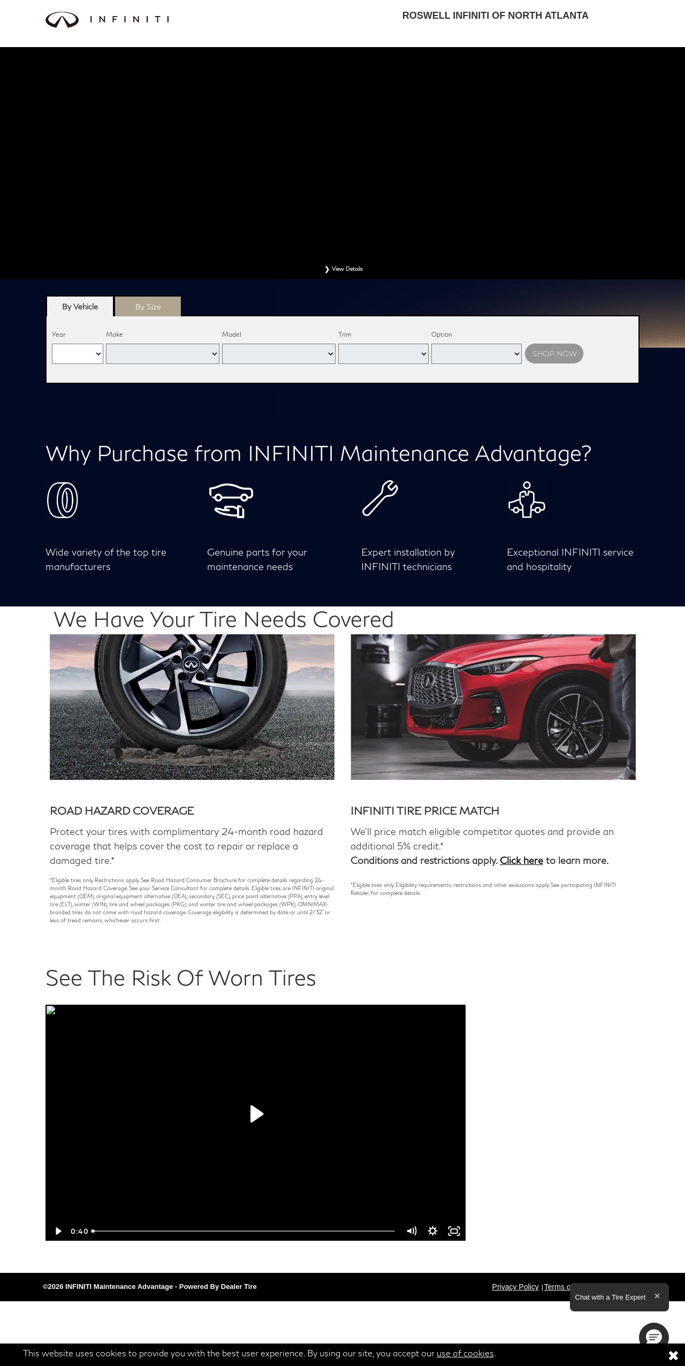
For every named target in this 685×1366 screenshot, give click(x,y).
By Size (148, 306)
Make (114, 334)
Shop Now (554, 353)
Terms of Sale (567, 1286)
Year (58, 334)
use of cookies (465, 1353)
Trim (344, 334)
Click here (521, 860)
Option (441, 334)
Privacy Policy (515, 1286)
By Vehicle (80, 309)
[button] (654, 1338)
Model (231, 334)
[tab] (80, 305)
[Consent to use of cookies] (673, 1355)
